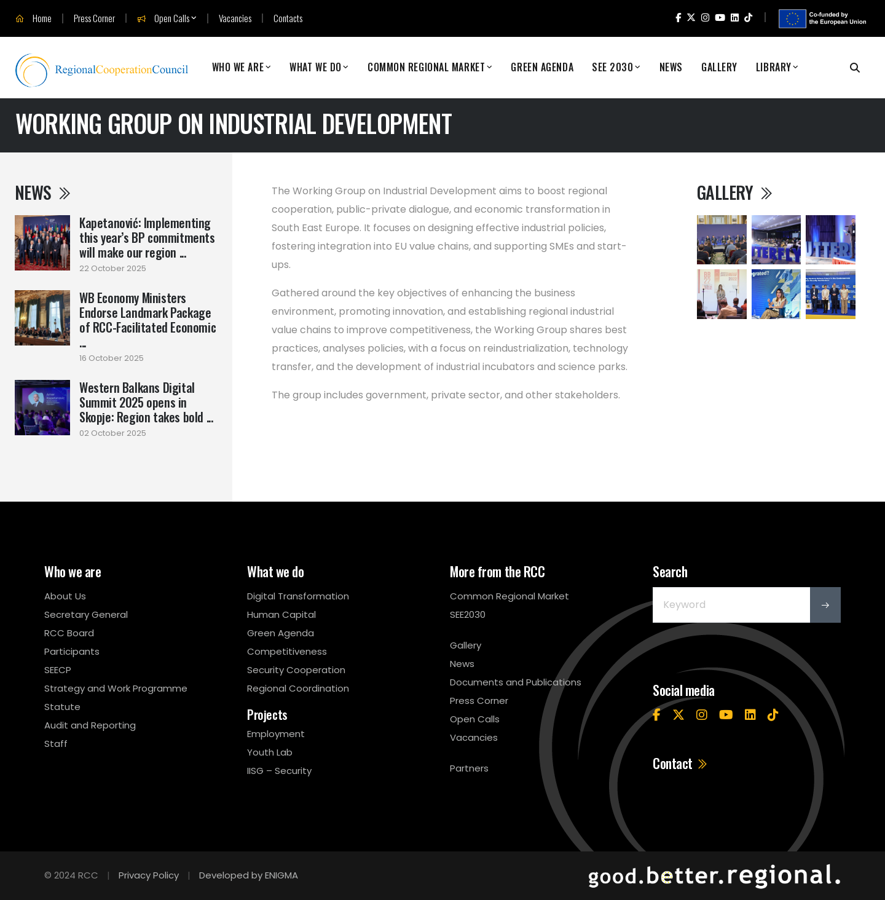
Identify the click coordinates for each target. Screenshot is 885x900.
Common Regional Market (426, 67)
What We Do (315, 67)
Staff (56, 743)
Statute (62, 706)
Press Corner (94, 18)
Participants (72, 651)
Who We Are (238, 67)
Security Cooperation (296, 669)
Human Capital (281, 614)
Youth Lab (270, 752)
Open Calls (163, 18)
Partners (469, 768)
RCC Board (69, 632)
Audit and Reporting (90, 725)
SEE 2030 (612, 67)
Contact (681, 763)
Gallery (719, 67)
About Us (65, 596)
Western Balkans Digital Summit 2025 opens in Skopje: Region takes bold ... (146, 402)
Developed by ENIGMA (248, 875)
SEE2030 (468, 614)
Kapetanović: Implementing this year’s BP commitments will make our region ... (147, 237)
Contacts (287, 18)
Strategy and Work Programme (115, 688)
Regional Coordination (298, 688)
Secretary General (86, 614)
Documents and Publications (515, 682)
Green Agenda (542, 67)
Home (33, 18)
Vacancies (235, 18)
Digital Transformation (298, 596)
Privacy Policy (149, 875)
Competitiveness (287, 651)
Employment (276, 733)
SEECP (57, 669)
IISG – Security (279, 770)
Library (774, 67)
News (671, 67)
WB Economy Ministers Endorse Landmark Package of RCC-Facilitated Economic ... (147, 319)
